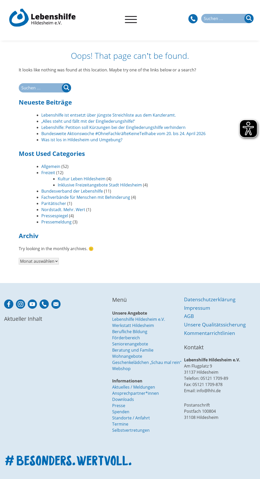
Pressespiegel (54, 216)
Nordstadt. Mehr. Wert (63, 209)
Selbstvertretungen (131, 430)
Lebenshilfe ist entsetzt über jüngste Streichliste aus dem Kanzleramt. (108, 115)
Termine (120, 424)
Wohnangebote (127, 356)
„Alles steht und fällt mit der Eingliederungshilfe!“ (88, 121)
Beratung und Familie (132, 350)
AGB (189, 316)
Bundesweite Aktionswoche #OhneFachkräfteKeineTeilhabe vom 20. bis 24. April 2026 (123, 133)
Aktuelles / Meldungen (133, 387)
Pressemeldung (56, 222)
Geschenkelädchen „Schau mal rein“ (146, 362)
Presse (118, 405)
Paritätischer (53, 203)
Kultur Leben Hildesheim (81, 179)
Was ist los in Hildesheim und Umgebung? (81, 140)
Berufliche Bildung (129, 331)
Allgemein (50, 166)
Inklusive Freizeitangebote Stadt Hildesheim (100, 185)
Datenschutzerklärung (209, 299)
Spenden (120, 412)
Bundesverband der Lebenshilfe (72, 191)
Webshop (121, 368)
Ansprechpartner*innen (135, 393)
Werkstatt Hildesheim (133, 325)
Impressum (197, 307)
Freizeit (48, 172)
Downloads (123, 399)
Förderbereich (126, 338)
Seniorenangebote (130, 344)
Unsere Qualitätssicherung (215, 324)
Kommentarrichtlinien (209, 333)
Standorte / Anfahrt (131, 418)
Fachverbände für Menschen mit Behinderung (85, 197)
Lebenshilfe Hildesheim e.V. (138, 319)
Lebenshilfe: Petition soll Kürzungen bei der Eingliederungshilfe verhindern (113, 127)
